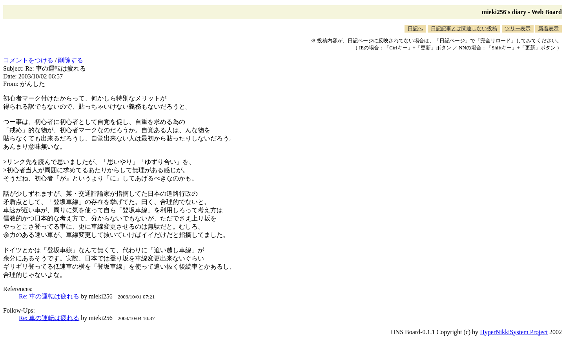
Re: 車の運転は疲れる (49, 296)
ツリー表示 (517, 28)
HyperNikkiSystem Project (514, 332)
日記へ (415, 28)
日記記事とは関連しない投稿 (464, 28)
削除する (70, 60)
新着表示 (548, 28)
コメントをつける (28, 60)
